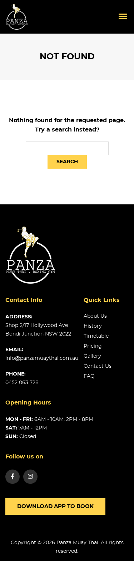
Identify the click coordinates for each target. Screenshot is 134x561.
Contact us (97, 366)
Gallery (92, 356)
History (93, 326)
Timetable (96, 336)
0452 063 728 (22, 382)
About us (95, 316)
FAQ (89, 376)
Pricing (93, 346)
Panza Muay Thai (77, 542)
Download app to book (55, 506)
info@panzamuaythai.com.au (41, 358)
